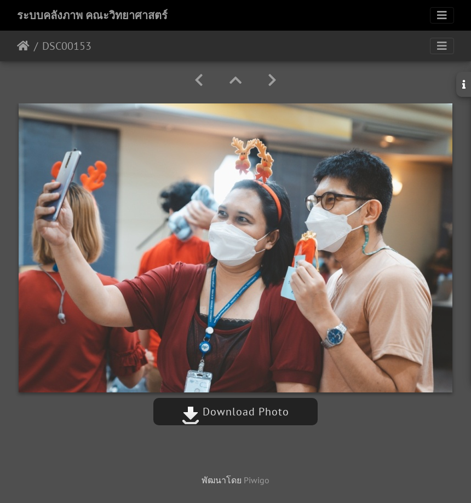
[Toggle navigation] (442, 15)
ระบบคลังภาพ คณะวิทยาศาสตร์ (92, 15)
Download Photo (235, 411)
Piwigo (256, 480)
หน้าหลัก (23, 46)
